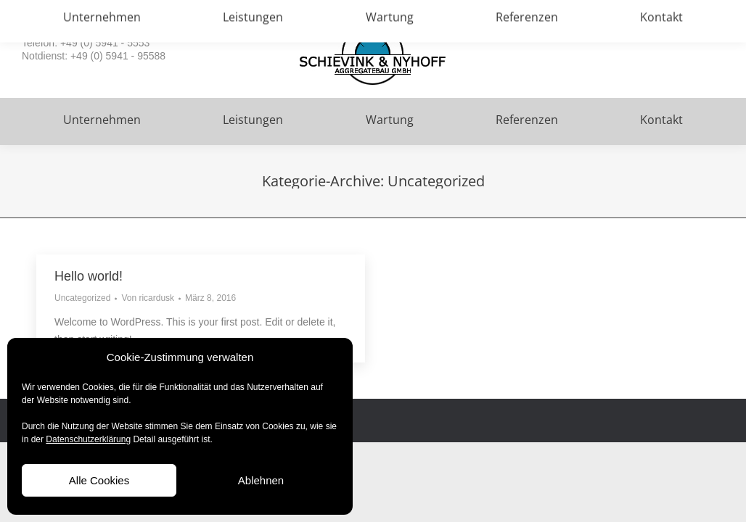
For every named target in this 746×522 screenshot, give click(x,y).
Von (147, 298)
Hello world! (88, 276)
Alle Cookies (99, 480)
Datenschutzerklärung (88, 439)
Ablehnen (261, 480)
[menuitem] (101, 121)
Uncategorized (82, 298)
